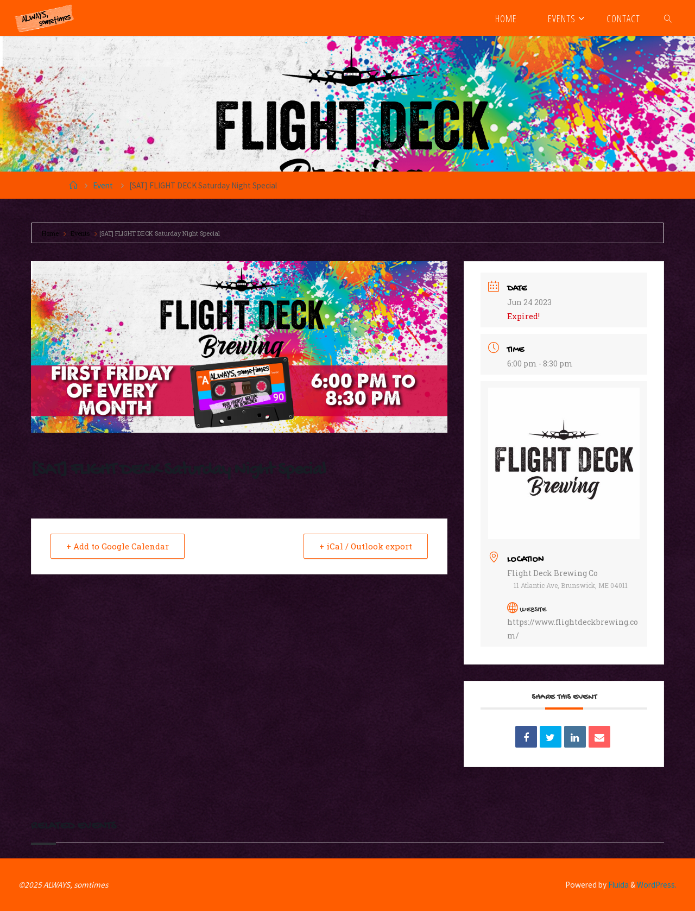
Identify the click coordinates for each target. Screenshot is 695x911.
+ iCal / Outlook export (365, 546)
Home (51, 233)
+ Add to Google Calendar (117, 546)
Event (103, 185)
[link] (668, 18)
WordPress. (657, 885)
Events (80, 233)
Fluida (617, 885)
